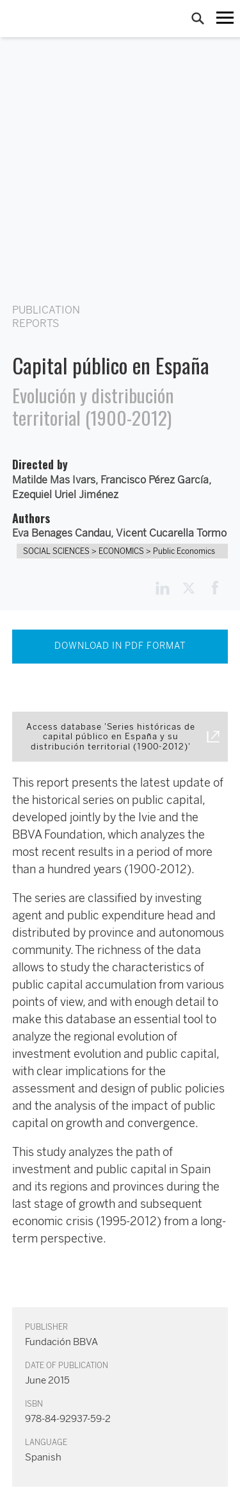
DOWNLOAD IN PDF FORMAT (120, 645)
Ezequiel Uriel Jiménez (65, 495)
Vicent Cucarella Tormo (171, 533)
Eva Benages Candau (61, 533)
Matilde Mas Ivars (53, 480)
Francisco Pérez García (154, 480)
